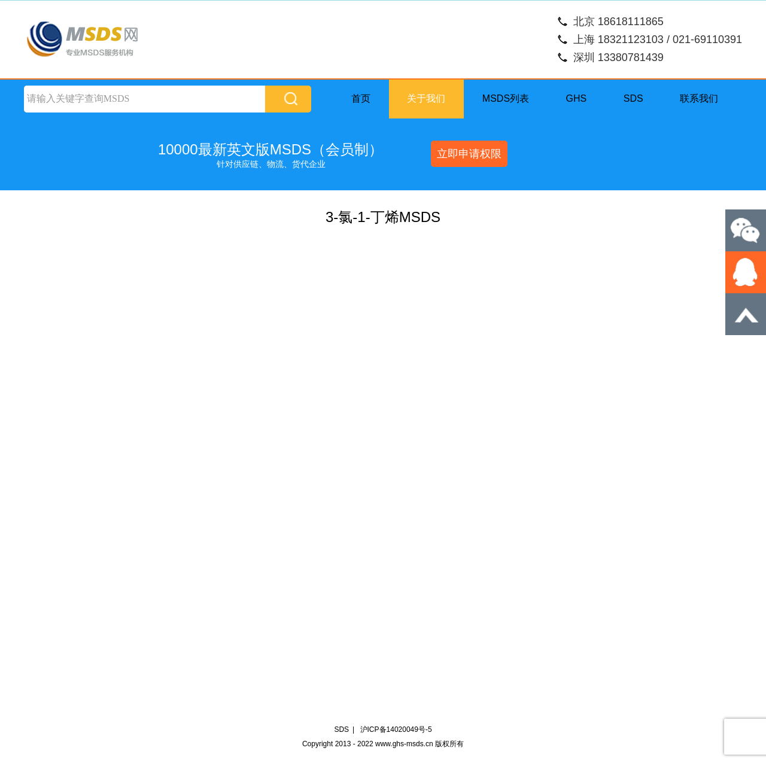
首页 (360, 98)
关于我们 (426, 98)
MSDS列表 (505, 98)
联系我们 (699, 98)
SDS (633, 98)
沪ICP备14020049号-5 (396, 729)
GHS (576, 98)
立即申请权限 (469, 154)
